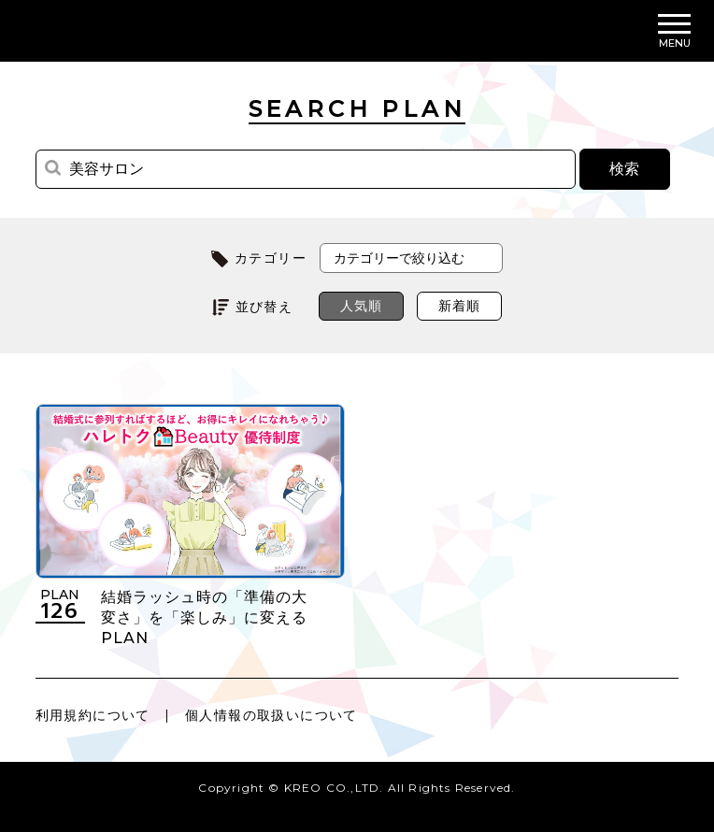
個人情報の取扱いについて (271, 715)
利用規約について (93, 715)
